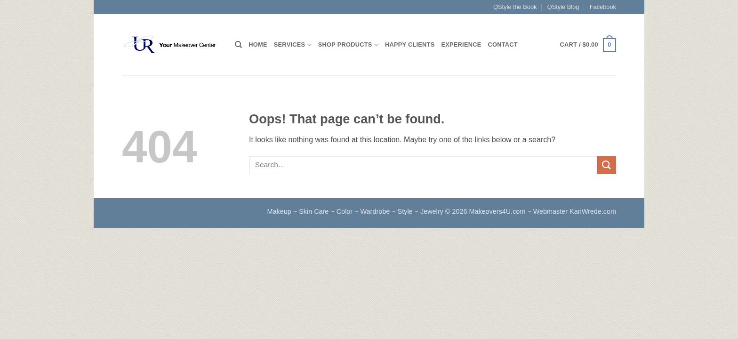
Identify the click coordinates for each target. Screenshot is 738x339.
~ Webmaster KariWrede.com (571, 211)
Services (293, 44)
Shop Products (348, 44)
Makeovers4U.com (498, 211)
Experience (461, 44)
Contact (503, 44)
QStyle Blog (563, 6)
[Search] (238, 45)
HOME (258, 44)
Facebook (603, 6)
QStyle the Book (515, 6)
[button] (588, 45)
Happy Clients (409, 44)
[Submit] (606, 165)
